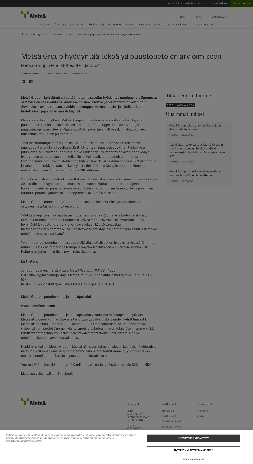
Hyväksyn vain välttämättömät (193, 454)
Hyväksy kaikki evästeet (194, 442)
